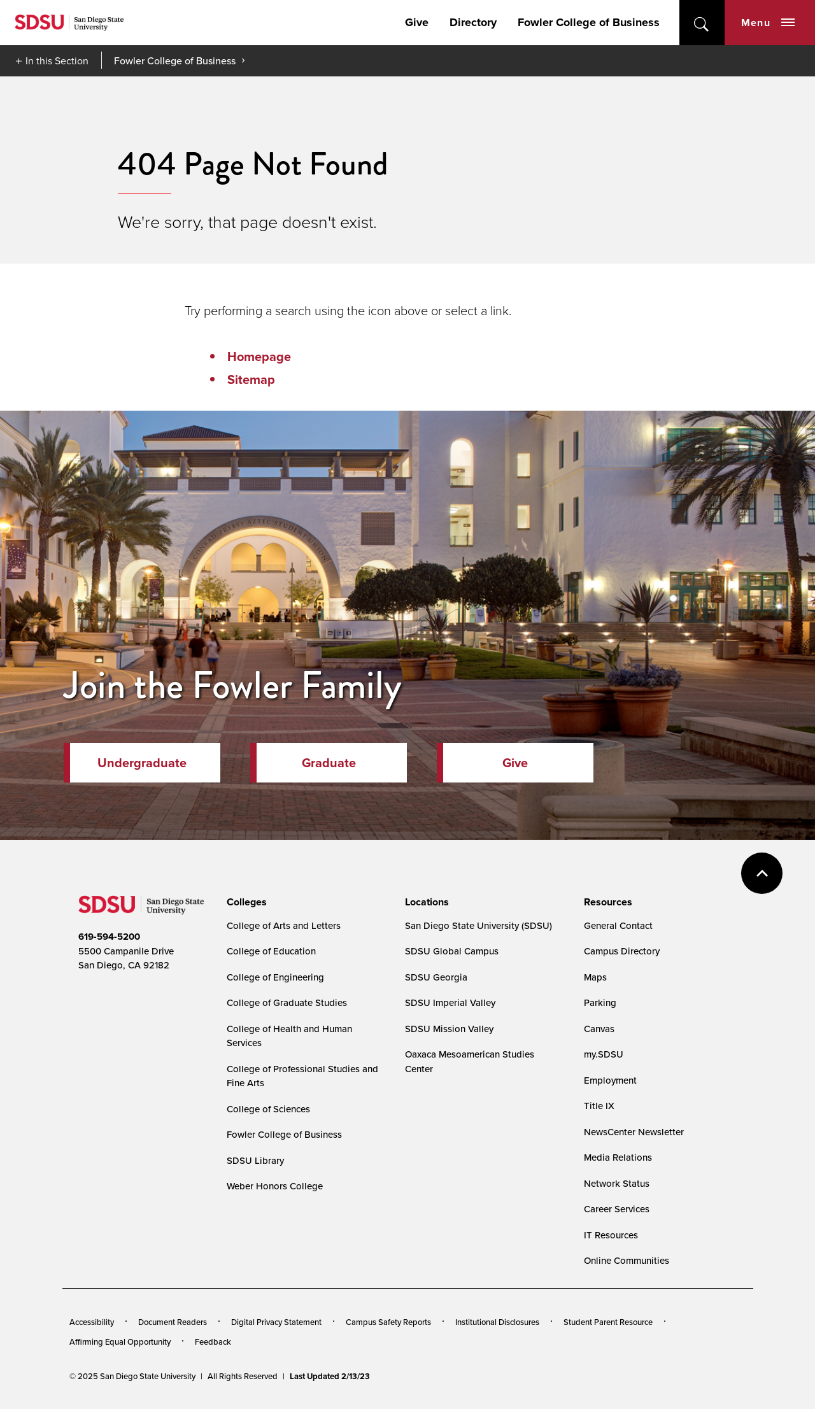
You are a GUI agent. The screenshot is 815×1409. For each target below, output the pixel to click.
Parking (600, 1002)
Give (417, 22)
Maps (595, 977)
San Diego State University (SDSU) (478, 925)
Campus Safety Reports (388, 1322)
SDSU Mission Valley (449, 1028)
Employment (610, 1080)
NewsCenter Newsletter (634, 1131)
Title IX (599, 1105)
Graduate (329, 762)
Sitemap (251, 379)
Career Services (616, 1208)
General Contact (618, 925)
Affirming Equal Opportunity (120, 1341)
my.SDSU (603, 1054)
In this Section (57, 60)
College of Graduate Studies (287, 1002)
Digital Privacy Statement (276, 1322)
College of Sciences (268, 1108)
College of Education (271, 951)
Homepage (259, 356)
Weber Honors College (275, 1186)
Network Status (616, 1183)
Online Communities (626, 1260)
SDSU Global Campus (452, 951)
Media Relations (618, 1157)
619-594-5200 (109, 937)
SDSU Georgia (436, 977)
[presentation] (245, 902)
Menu (768, 22)
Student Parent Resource (608, 1322)
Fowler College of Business (589, 22)
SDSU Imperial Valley (450, 1002)
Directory (473, 22)
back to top (762, 873)
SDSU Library (255, 1160)
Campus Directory (622, 951)
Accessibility (91, 1322)
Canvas (599, 1028)
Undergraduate (142, 762)
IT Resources (611, 1235)
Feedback (213, 1341)
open (702, 22)
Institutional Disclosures (497, 1322)
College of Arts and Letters (284, 925)
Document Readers (172, 1322)
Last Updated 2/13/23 (330, 1376)
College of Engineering (275, 977)
